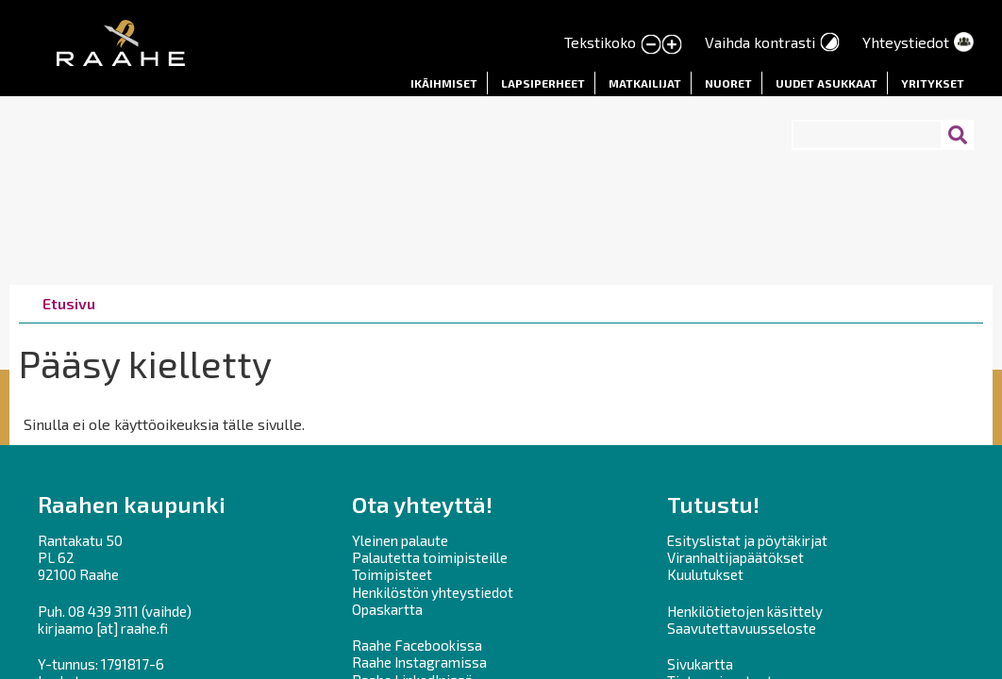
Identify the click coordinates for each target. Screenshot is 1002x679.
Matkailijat (645, 83)
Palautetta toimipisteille (430, 557)
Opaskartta (387, 609)
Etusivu (68, 303)
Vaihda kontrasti (760, 42)
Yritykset (932, 83)
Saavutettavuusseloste (741, 628)
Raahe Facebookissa (417, 645)
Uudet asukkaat (826, 83)
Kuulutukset (705, 574)
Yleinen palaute (400, 540)
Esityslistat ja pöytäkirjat (747, 540)
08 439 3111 (103, 611)
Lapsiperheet (543, 83)
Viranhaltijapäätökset (735, 557)
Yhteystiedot (905, 42)
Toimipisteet (392, 574)
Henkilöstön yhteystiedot (432, 592)
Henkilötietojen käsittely (745, 611)
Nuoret (728, 83)
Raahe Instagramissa (419, 662)
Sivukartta (700, 663)
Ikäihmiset (443, 83)
